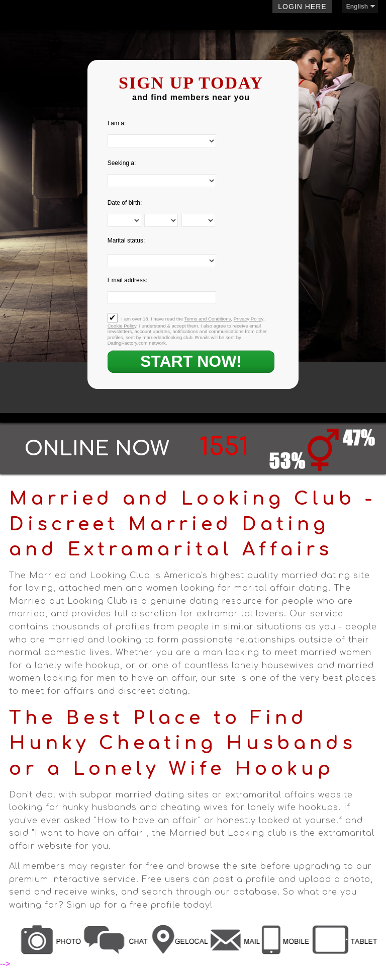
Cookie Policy (122, 326)
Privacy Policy (248, 318)
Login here (302, 7)
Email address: (127, 280)
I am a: (117, 123)
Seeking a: (122, 163)
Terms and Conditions (207, 318)
